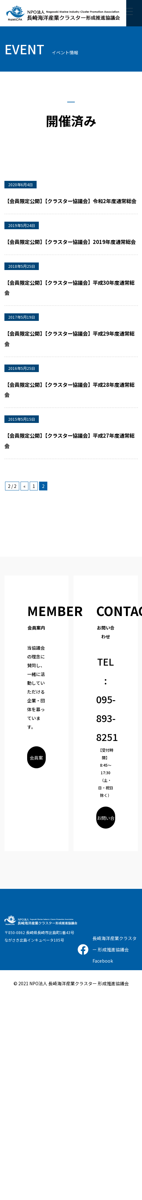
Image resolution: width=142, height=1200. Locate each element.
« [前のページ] (24, 486)
